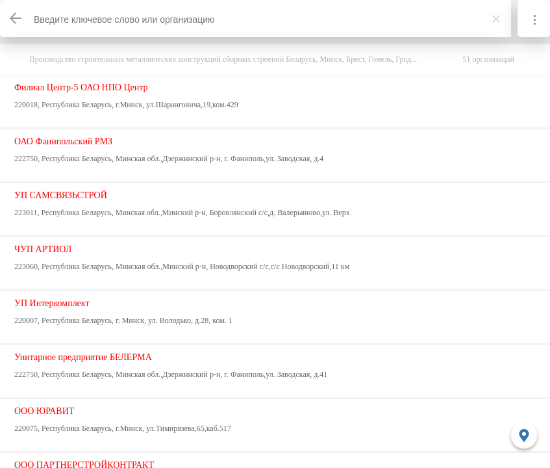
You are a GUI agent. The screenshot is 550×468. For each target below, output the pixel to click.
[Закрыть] (496, 19)
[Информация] (534, 18)
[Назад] (16, 18)
